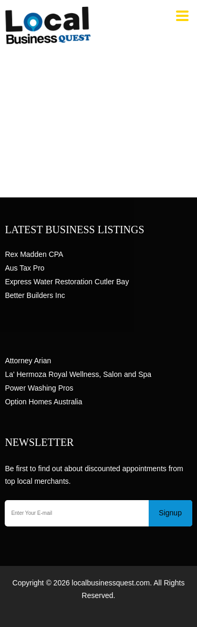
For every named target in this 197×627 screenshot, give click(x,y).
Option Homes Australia (43, 401)
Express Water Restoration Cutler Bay (67, 281)
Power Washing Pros (39, 388)
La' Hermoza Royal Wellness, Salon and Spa (78, 374)
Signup (170, 513)
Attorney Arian (28, 360)
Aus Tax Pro (24, 268)
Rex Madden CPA (34, 254)
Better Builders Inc (35, 295)
